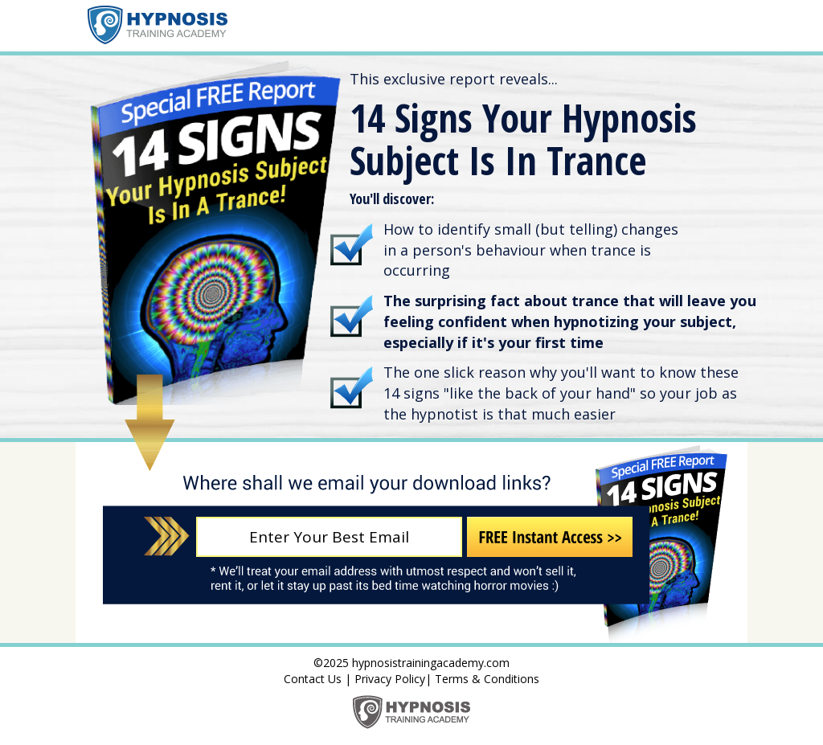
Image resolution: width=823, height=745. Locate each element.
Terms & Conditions (487, 678)
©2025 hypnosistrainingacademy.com (411, 662)
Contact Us (313, 678)
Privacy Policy (389, 678)
